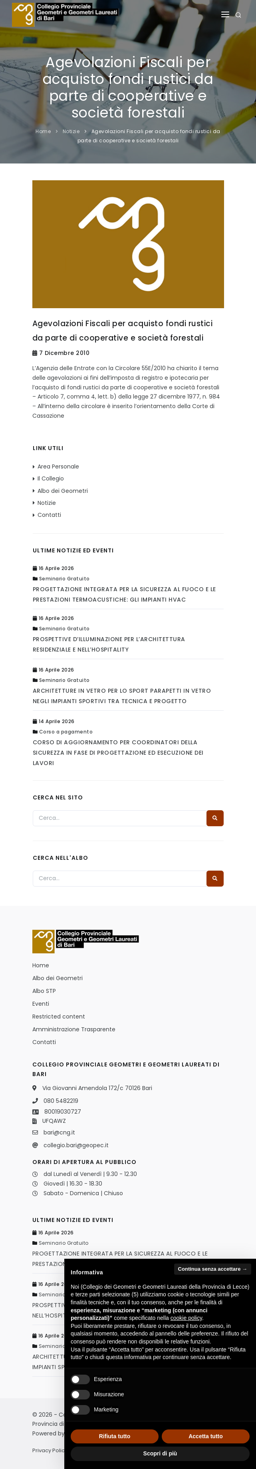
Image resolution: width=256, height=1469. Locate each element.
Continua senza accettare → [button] (212, 1269)
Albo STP (44, 991)
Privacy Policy (49, 1450)
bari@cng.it (59, 1132)
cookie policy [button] (186, 1318)
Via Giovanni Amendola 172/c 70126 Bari (97, 1088)
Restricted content (58, 1017)
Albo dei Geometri (63, 491)
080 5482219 (61, 1101)
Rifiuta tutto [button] (115, 1436)
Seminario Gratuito (64, 578)
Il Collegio (51, 478)
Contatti (49, 515)
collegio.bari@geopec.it (76, 1145)
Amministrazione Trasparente (73, 1029)
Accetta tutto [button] (206, 1436)
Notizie (71, 131)
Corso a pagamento (66, 731)
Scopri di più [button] (160, 1453)
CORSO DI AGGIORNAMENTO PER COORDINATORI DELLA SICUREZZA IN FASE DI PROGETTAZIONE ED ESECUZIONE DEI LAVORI (118, 752)
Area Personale (58, 466)
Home (43, 131)
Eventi (40, 1004)
